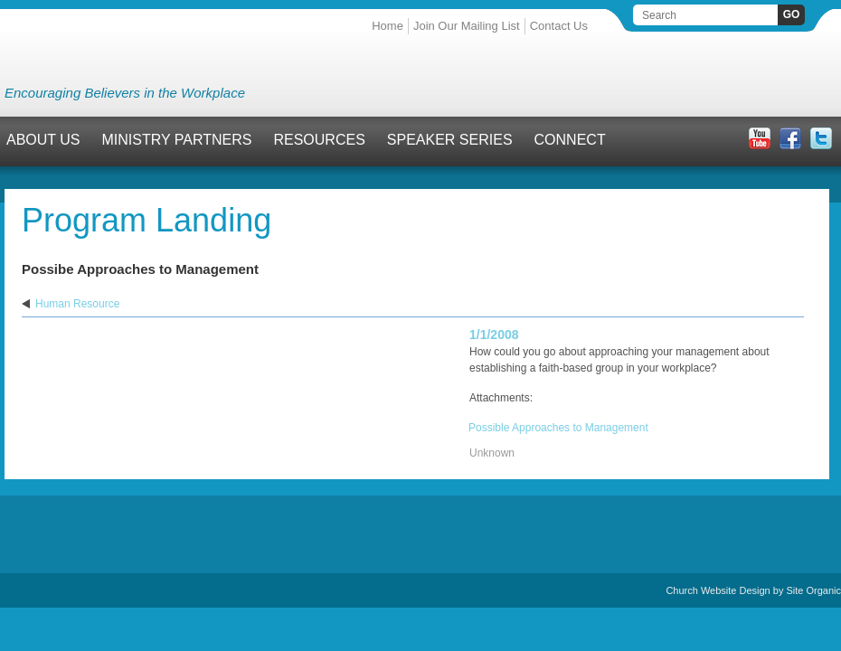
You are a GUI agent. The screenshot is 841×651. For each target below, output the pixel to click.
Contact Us (559, 26)
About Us (43, 139)
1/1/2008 (494, 334)
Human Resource (77, 303)
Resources (318, 139)
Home (387, 26)
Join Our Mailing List (466, 26)
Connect (570, 139)
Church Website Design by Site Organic (753, 590)
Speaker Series (450, 139)
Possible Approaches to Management (558, 427)
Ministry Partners (177, 139)
